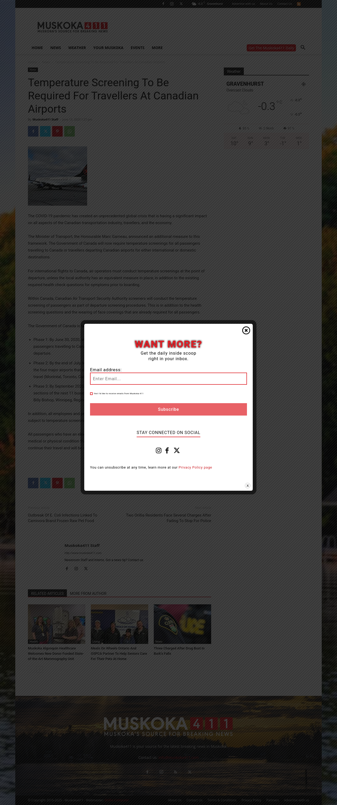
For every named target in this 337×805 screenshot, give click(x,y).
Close (246, 330)
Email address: (106, 369)
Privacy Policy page (195, 467)
